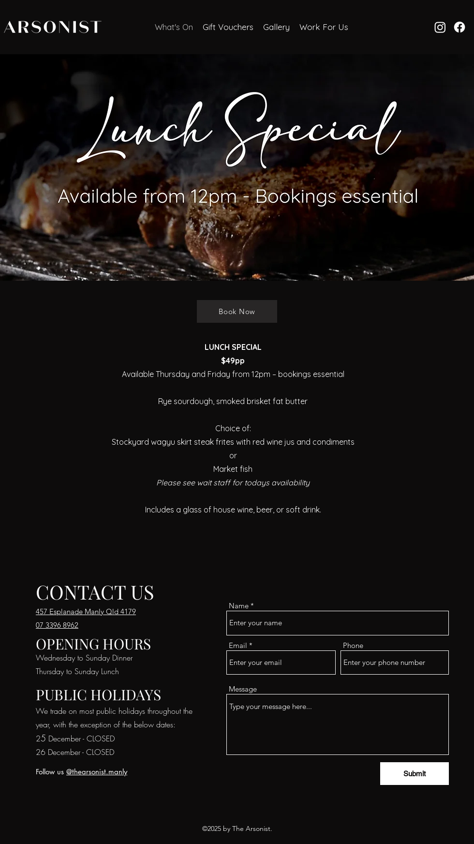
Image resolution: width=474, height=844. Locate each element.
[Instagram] (440, 27)
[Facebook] (459, 27)
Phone (353, 645)
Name (239, 605)
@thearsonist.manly (96, 771)
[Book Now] (237, 311)
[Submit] (414, 773)
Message (243, 689)
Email (238, 645)
